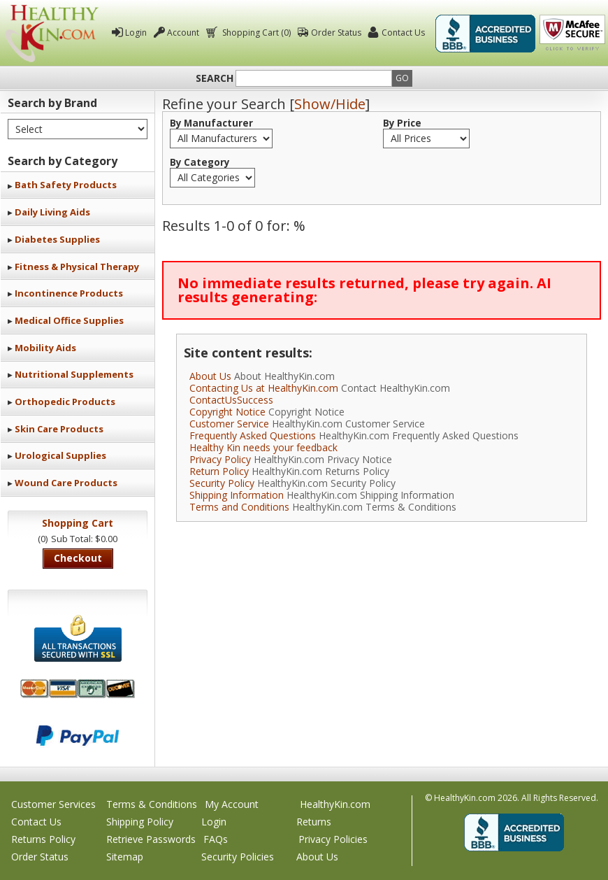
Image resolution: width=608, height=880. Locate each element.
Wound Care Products (66, 482)
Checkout (78, 558)
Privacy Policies (333, 839)
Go (402, 78)
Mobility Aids (45, 347)
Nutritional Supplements (74, 374)
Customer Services (53, 804)
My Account (232, 804)
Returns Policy (43, 839)
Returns (313, 821)
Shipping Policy (139, 821)
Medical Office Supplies (69, 320)
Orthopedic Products (65, 401)
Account (183, 32)
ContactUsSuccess (231, 399)
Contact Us (403, 32)
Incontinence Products (69, 293)
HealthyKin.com (335, 804)
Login (136, 32)
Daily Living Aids (52, 212)
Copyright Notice (227, 411)
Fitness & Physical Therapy (77, 266)
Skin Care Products (59, 429)
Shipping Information (236, 495)
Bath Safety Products (66, 184)
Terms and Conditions (239, 506)
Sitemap (124, 856)
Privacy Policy (220, 459)
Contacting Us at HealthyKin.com (263, 388)
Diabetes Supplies (57, 239)
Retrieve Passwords (151, 839)
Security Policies (237, 856)
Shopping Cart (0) (255, 32)
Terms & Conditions (151, 804)
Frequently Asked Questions (252, 435)
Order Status (336, 32)
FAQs (215, 839)
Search (214, 78)
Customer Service (229, 423)
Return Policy (219, 471)
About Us (210, 376)
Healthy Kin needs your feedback (263, 447)
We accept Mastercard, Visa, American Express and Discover (77, 688)
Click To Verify (572, 33)
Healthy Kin (52, 33)
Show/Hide (329, 103)
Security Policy (221, 483)
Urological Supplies (60, 455)
